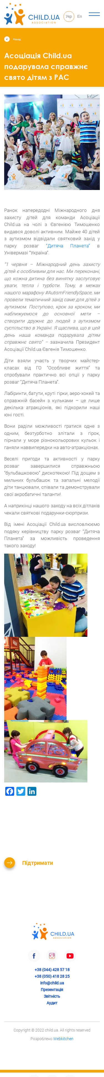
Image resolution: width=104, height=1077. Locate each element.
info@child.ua (52, 983)
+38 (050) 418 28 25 (52, 976)
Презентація (52, 989)
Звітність (52, 996)
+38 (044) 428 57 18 (52, 969)
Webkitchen (63, 1039)
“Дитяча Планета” (68, 246)
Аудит (52, 1003)
